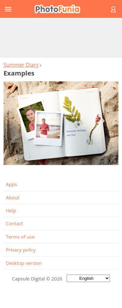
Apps (11, 184)
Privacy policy (21, 249)
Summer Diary (21, 64)
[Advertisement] (61, 37)
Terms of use (20, 236)
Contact (14, 223)
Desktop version (24, 263)
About (12, 197)
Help (11, 210)
